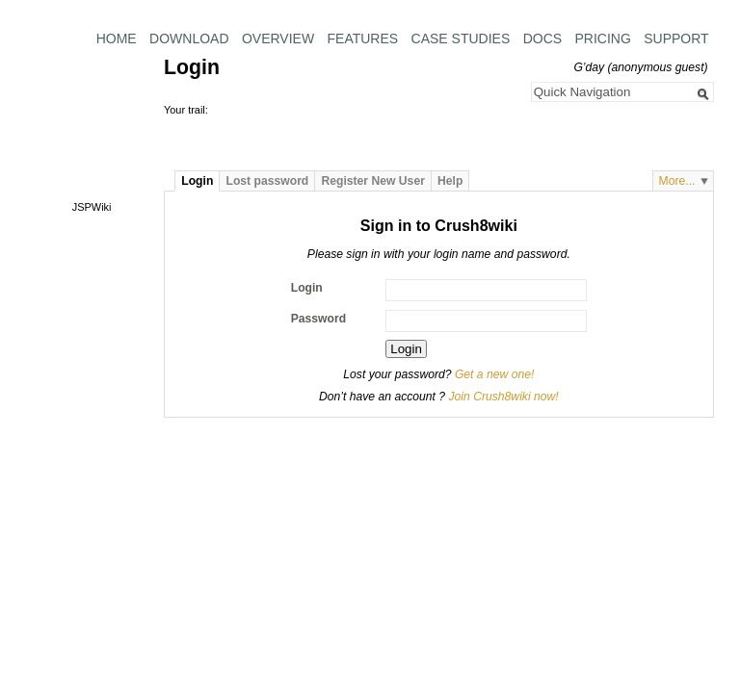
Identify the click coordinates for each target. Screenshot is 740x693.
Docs (542, 38)
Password (318, 318)
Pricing (602, 38)
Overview (278, 38)
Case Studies (461, 38)
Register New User (372, 181)
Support (676, 38)
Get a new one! (494, 374)
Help (449, 181)
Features (363, 38)
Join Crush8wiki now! (503, 396)
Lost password (267, 181)
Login (197, 181)
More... (677, 181)
